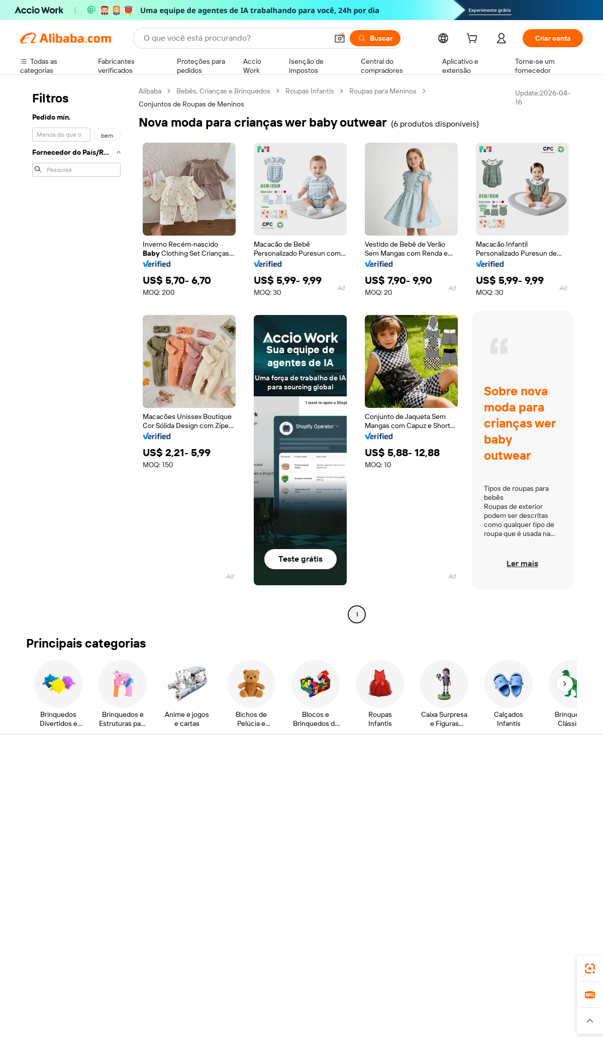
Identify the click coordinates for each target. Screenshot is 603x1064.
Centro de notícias (511, 818)
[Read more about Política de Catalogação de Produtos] (175, 1021)
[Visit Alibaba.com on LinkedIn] (502, 877)
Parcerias (381, 837)
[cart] (473, 40)
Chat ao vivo (39, 799)
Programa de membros (287, 799)
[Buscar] (375, 38)
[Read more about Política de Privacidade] (396, 1021)
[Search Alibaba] (235, 38)
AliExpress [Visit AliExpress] (145, 1001)
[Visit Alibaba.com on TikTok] (562, 877)
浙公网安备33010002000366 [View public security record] (444, 1044)
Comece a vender (395, 780)
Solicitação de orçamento (291, 780)
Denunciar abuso (46, 857)
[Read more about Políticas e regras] (43, 1021)
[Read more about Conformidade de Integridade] (539, 1021)
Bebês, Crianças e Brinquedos (223, 91)
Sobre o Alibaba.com (514, 780)
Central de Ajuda (46, 780)
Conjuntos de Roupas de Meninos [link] (191, 104)
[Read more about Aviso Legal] (94, 1021)
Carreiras (496, 837)
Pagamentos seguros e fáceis (182, 780)
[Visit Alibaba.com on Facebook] (486, 877)
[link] (590, 968)
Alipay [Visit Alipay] (286, 1001)
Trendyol (422, 1001)
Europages (461, 1001)
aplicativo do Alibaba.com (391, 956)
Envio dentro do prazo (170, 818)
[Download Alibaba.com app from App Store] (475, 956)
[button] (340, 38)
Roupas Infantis (309, 91)
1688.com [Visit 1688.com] (184, 1001)
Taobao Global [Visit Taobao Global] (356, 1001)
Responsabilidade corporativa (528, 799)
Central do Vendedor (399, 799)
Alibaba (150, 91)
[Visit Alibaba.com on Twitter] (517, 877)
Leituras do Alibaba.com (288, 837)
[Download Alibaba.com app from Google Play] (549, 956)
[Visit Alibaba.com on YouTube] (547, 877)
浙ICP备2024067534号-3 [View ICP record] (544, 1044)
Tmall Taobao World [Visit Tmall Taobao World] (239, 1001)
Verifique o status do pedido (64, 818)
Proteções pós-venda (170, 837)
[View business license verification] (388, 1045)
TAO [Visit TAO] (393, 1001)
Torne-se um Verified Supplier (413, 818)
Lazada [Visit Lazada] (315, 1001)
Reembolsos (39, 837)
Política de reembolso (169, 799)
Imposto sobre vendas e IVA (295, 818)
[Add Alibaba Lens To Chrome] (176, 956)
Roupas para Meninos (383, 91)
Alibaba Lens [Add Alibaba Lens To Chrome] (75, 956)
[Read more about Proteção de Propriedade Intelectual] (297, 1021)
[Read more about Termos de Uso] (462, 1021)
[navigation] (76, 353)
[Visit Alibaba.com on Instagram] (532, 877)
